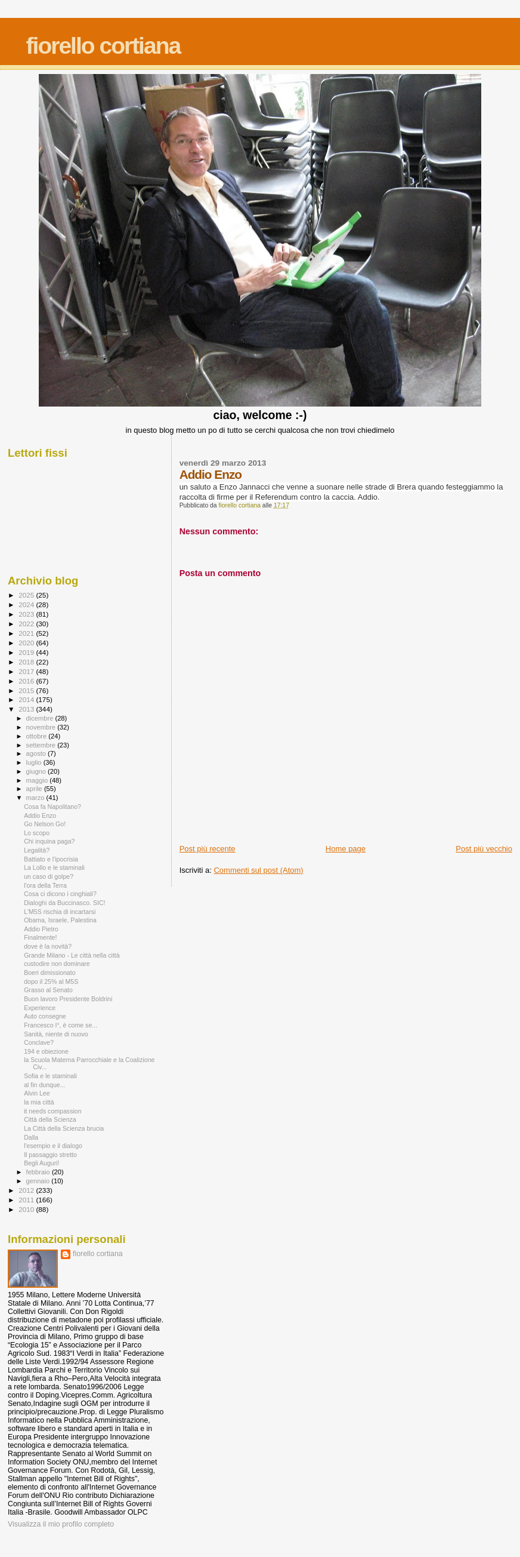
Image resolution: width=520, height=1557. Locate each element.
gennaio (39, 1180)
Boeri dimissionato (49, 972)
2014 (27, 699)
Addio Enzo (40, 815)
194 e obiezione (46, 1051)
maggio (38, 780)
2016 (27, 681)
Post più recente (207, 848)
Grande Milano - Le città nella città (72, 955)
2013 (27, 709)
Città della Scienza (50, 1119)
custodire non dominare (57, 963)
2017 (27, 671)
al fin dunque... (44, 1084)
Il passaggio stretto (50, 1154)
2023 (27, 614)
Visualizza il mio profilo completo (61, 1524)
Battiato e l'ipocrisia (51, 859)
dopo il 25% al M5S (51, 981)
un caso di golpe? (48, 876)
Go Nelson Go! (45, 823)
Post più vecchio (484, 848)
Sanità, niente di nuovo (56, 1034)
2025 (27, 595)
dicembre (40, 718)
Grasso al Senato (48, 989)
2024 (27, 604)
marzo (36, 797)
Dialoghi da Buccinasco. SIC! (64, 902)
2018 (27, 662)
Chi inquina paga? (49, 841)
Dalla (31, 1137)
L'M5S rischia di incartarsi (59, 911)
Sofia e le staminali (50, 1075)
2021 (27, 633)
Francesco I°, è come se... (60, 1025)
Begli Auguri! (41, 1163)
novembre (42, 727)
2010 (27, 1209)
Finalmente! (40, 937)
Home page (346, 848)
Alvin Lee (37, 1093)
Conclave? (39, 1042)
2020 (27, 643)
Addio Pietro (41, 929)
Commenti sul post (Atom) (258, 870)
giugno (37, 771)
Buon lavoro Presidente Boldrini (68, 998)
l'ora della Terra (45, 885)
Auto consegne (45, 1016)
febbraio (39, 1172)
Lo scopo (36, 832)
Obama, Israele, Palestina (60, 920)
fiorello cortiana (103, 46)
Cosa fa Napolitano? (52, 806)
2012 (27, 1190)
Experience (39, 1007)
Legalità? (36, 850)
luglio (35, 762)
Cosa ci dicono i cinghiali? (60, 893)
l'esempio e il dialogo (53, 1145)
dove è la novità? (48, 946)
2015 (27, 690)
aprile (35, 788)
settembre (42, 745)
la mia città (39, 1102)
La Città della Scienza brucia (64, 1128)
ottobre (37, 736)
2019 (27, 652)
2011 (27, 1200)
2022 (27, 623)
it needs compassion (52, 1111)
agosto (37, 753)
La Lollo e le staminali (54, 867)
